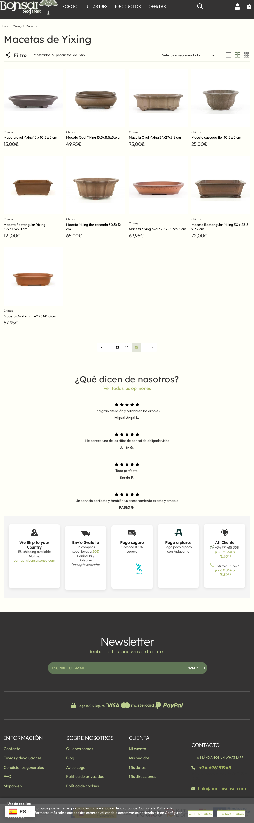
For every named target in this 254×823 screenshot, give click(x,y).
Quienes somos (79, 748)
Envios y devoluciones (23, 757)
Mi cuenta (137, 748)
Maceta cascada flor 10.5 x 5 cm (216, 137)
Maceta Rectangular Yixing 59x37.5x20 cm (24, 226)
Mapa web (13, 785)
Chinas (9, 132)
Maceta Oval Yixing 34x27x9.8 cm (155, 137)
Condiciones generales (24, 767)
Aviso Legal (76, 767)
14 (127, 347)
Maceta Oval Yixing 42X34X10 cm (30, 316)
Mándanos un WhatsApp (220, 757)
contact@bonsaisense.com (34, 560)
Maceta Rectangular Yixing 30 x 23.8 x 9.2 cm (219, 226)
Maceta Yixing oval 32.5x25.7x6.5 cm (157, 229)
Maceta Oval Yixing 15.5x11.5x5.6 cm (94, 137)
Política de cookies (82, 785)
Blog (70, 757)
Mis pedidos (139, 757)
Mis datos (137, 767)
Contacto (12, 748)
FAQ (7, 776)
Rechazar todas (231, 814)
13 (117, 347)
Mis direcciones (142, 776)
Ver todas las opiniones (127, 388)
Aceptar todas (200, 814)
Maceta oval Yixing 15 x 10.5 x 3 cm (30, 137)
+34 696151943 (215, 767)
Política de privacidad (85, 776)
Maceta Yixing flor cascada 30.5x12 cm (93, 226)
